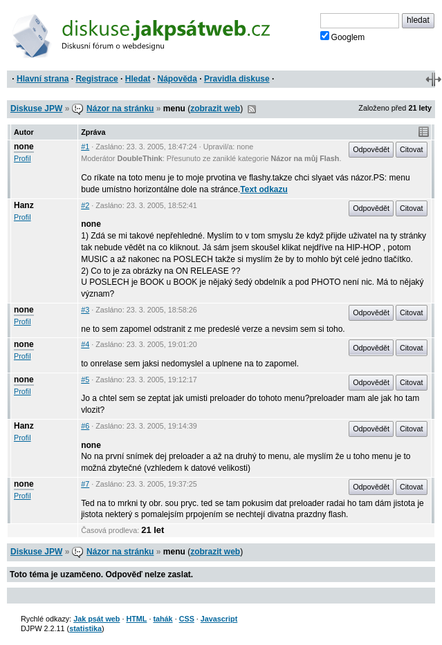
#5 (85, 379)
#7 (85, 484)
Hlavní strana (42, 79)
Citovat (411, 149)
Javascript (219, 619)
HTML (136, 619)
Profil (22, 158)
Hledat (138, 79)
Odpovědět (371, 149)
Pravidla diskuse (237, 79)
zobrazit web (215, 108)
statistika (85, 628)
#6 (85, 426)
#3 (85, 310)
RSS (252, 109)
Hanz (24, 205)
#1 (85, 146)
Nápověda (177, 79)
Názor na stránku (120, 108)
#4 (85, 344)
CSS (186, 619)
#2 (85, 205)
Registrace (96, 79)
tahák (162, 619)
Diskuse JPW (36, 108)
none (24, 146)
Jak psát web (96, 619)
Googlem (342, 36)
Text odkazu (263, 189)
